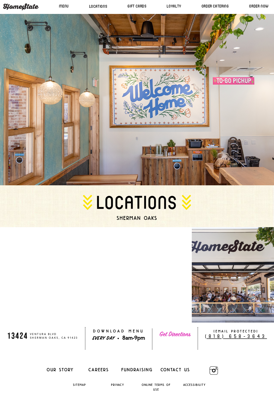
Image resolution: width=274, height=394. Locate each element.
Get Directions (175, 334)
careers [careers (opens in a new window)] (98, 369)
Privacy (117, 385)
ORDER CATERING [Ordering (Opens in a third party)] (215, 6)
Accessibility (194, 385)
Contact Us (175, 369)
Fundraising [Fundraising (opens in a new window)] (136, 369)
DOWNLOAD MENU (118, 331)
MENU (64, 6)
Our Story (60, 369)
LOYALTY (174, 6)
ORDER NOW (259, 6)
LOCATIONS (98, 6)
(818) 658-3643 (236, 336)
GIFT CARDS (137, 6)
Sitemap (79, 385)
